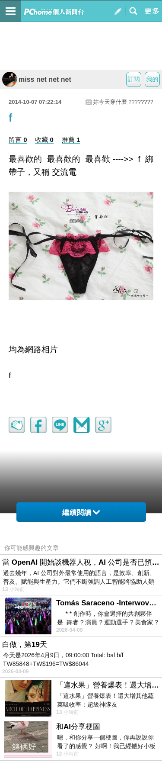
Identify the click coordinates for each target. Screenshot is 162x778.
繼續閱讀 (81, 513)
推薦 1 (71, 139)
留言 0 (18, 139)
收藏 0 (44, 139)
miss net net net (36, 79)
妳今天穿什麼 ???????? (123, 102)
